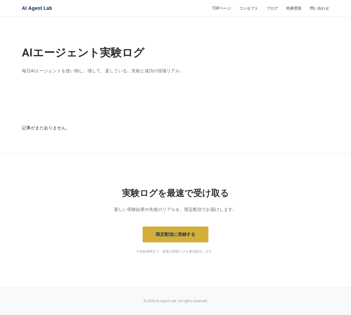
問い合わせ (319, 8)
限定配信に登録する (175, 234)
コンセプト (248, 8)
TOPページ (221, 8)
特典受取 (294, 8)
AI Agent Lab (37, 8)
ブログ (272, 8)
